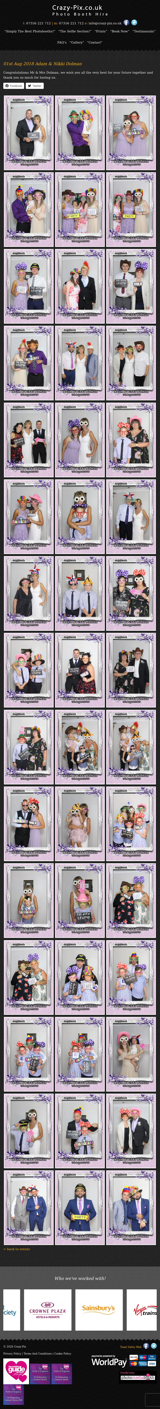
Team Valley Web (130, 1347)
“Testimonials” (144, 30)
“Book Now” (119, 30)
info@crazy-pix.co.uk (105, 22)
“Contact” (94, 42)
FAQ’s (62, 42)
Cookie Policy (62, 1353)
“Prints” (100, 30)
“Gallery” (76, 42)
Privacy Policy (12, 1353)
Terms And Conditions (38, 1353)
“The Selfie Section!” (75, 30)
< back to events (16, 1248)
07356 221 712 (38, 22)
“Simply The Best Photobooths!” (29, 30)
